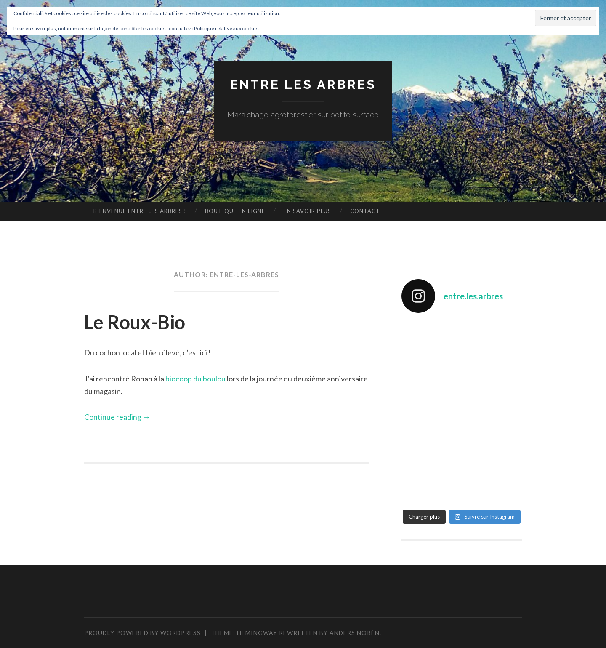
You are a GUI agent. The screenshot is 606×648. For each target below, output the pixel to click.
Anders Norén (355, 632)
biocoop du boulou (195, 378)
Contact (365, 211)
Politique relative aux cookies (227, 28)
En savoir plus (307, 211)
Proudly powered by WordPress (142, 632)
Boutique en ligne (235, 211)
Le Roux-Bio (134, 322)
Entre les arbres (303, 84)
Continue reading (117, 416)
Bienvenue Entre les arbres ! (139, 211)
